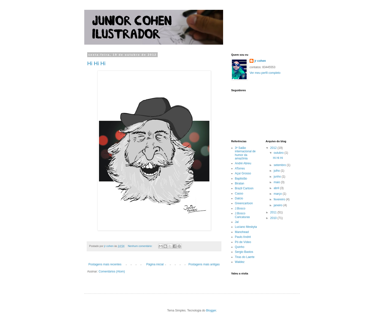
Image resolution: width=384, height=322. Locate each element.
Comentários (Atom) (112, 271)
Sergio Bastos (244, 252)
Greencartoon (244, 203)
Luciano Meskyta (246, 227)
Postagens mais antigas (204, 264)
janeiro (278, 205)
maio (277, 182)
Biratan (239, 183)
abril (277, 188)
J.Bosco (240, 208)
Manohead (242, 232)
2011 (273, 212)
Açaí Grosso (243, 173)
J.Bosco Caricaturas (242, 215)
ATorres (240, 168)
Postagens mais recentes (104, 264)
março (278, 193)
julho (277, 170)
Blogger (211, 310)
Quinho (239, 247)
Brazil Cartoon (244, 188)
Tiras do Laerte (244, 257)
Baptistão (241, 178)
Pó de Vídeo (243, 242)
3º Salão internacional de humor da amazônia (245, 153)
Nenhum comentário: (140, 246)
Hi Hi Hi (96, 63)
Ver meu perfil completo (265, 73)
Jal (237, 222)
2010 (273, 218)
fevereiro (280, 199)
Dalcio (239, 198)
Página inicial (155, 264)
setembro (280, 165)
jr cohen (260, 61)
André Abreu (243, 163)
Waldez (240, 262)
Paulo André (243, 237)
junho (278, 176)
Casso (239, 193)
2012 (273, 148)
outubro (279, 153)
